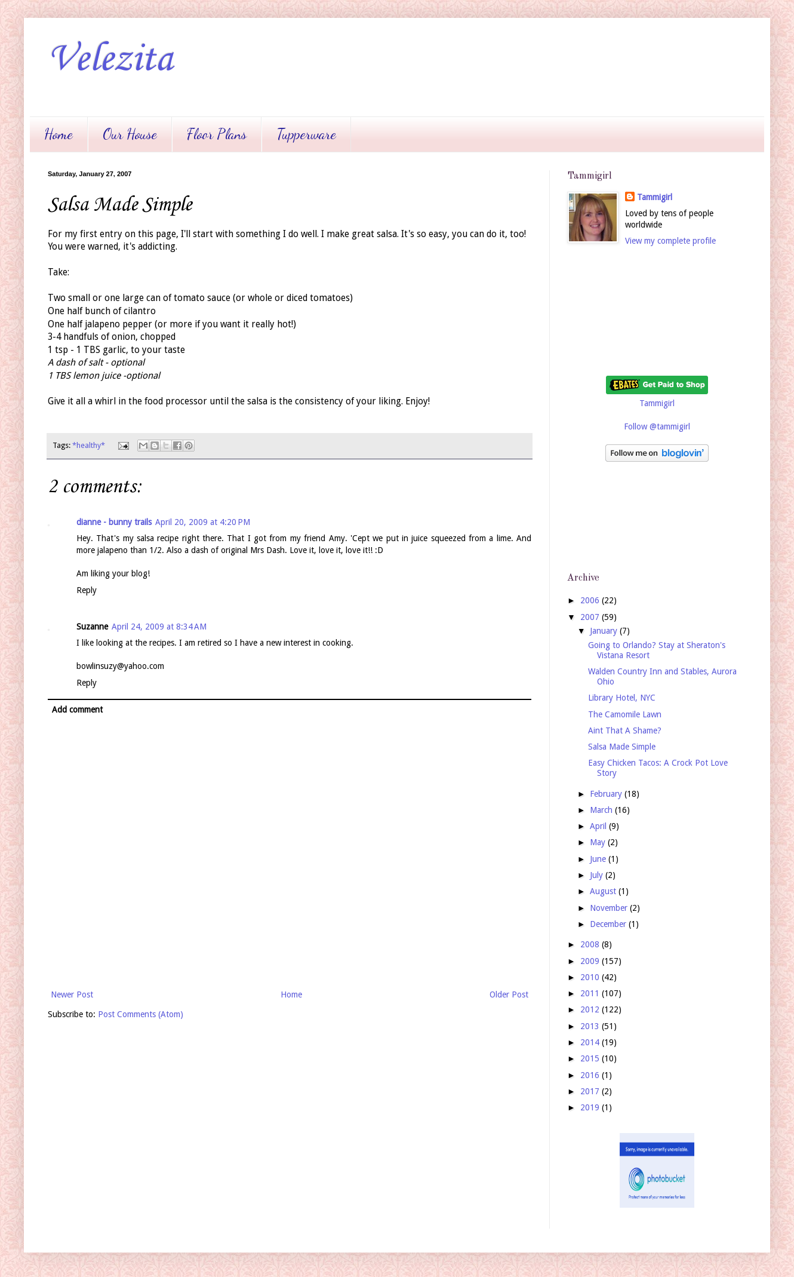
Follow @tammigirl (657, 426)
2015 (591, 1058)
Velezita (110, 59)
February (607, 794)
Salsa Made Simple (621, 746)
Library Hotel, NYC (621, 697)
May (599, 842)
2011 (591, 993)
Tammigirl (654, 197)
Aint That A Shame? (624, 730)
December (609, 924)
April (599, 826)
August (604, 891)
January (605, 631)
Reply (86, 590)
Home (58, 134)
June (599, 859)
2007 (591, 617)
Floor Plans (217, 134)
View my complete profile (670, 240)
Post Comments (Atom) (140, 1014)
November (610, 908)
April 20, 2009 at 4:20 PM (202, 522)
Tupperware (306, 134)
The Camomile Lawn (624, 714)
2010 (591, 977)
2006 (591, 600)
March (602, 810)
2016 (591, 1075)
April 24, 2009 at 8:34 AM (159, 626)
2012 (591, 1009)
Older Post (509, 994)
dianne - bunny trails (114, 522)
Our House (130, 134)
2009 (591, 961)
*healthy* (88, 445)
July (597, 875)
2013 (591, 1026)
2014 (591, 1042)
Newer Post (72, 994)
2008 (591, 944)
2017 (591, 1091)
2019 (591, 1107)
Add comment (77, 709)
